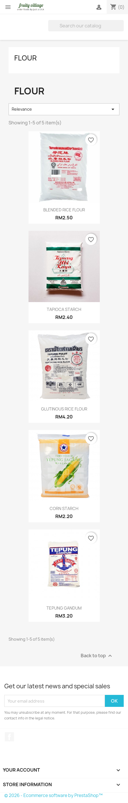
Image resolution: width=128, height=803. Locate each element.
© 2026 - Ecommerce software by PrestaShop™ (53, 795)
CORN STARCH (64, 508)
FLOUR (25, 58)
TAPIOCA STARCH (64, 309)
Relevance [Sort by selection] (64, 109)
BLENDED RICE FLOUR (64, 210)
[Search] (86, 25)
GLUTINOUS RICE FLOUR (64, 409)
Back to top (97, 656)
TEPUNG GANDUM (64, 608)
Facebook (9, 736)
